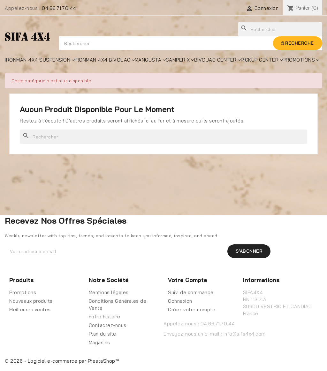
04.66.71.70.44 (59, 8)
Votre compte (187, 280)
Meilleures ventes (30, 310)
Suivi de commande (191, 292)
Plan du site (102, 334)
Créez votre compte (191, 310)
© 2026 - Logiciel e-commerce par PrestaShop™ (62, 361)
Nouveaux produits (31, 301)
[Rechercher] (163, 137)
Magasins (99, 342)
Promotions (22, 292)
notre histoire (104, 317)
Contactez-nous (107, 325)
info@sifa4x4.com (245, 334)
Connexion (180, 301)
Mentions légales (109, 292)
